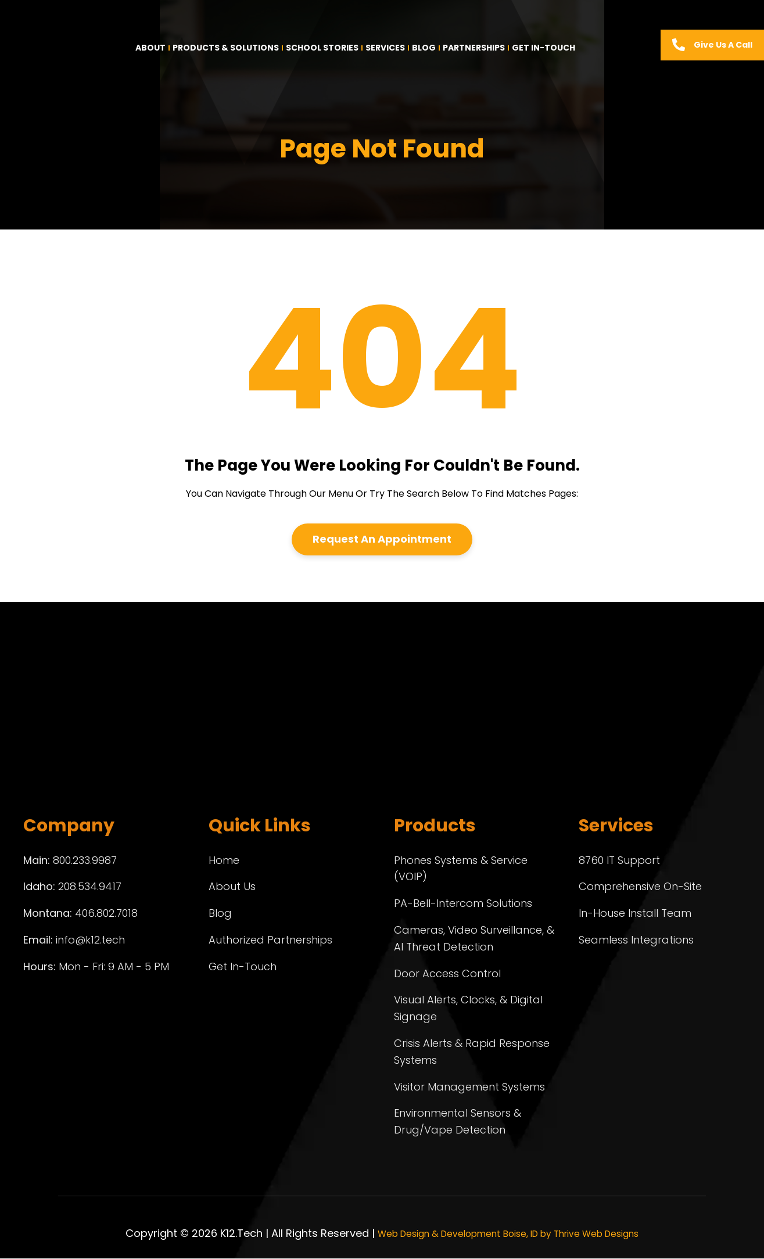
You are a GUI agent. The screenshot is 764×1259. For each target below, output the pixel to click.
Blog (424, 47)
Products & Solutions (226, 47)
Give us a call (723, 45)
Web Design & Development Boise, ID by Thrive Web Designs (508, 1233)
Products (435, 826)
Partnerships (474, 47)
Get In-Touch (543, 47)
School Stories (322, 47)
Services (385, 47)
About (150, 47)
